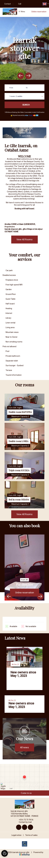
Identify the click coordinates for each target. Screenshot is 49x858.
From (11, 88)
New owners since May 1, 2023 (23, 674)
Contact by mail (24, 822)
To (27, 88)
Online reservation (38, 12)
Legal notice (16, 835)
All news (24, 747)
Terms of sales (31, 835)
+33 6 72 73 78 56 (24, 820)
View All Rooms (24, 239)
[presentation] (20, 75)
